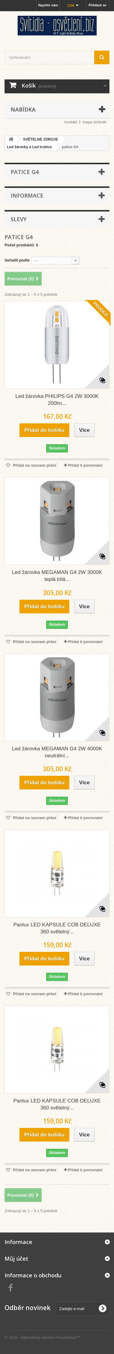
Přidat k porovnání (85, 465)
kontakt (70, 122)
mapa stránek (94, 122)
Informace (27, 195)
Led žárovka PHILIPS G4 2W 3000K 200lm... (56, 399)
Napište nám (48, 5)
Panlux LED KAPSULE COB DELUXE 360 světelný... (57, 928)
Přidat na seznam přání (34, 465)
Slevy (18, 219)
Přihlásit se (97, 5)
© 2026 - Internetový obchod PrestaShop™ (42, 1337)
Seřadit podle (17, 260)
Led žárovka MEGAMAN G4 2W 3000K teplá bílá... (57, 575)
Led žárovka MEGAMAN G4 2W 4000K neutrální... (57, 752)
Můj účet (16, 1258)
